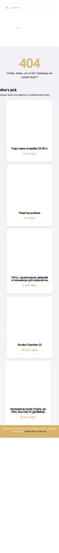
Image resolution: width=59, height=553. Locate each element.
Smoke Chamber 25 (29, 344)
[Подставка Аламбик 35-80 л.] (29, 123)
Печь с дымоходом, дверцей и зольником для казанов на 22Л (29, 280)
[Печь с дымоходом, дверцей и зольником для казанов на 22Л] (29, 252)
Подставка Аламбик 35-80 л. (29, 148)
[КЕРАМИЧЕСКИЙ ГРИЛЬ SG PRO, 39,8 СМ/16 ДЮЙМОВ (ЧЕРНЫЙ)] (28, 384)
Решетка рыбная (29, 213)
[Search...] (30, 7)
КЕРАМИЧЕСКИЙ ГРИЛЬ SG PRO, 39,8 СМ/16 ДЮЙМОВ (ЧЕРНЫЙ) (28, 412)
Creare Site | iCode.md (35, 431)
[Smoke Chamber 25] (29, 319)
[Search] (7, 7)
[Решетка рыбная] (29, 188)
